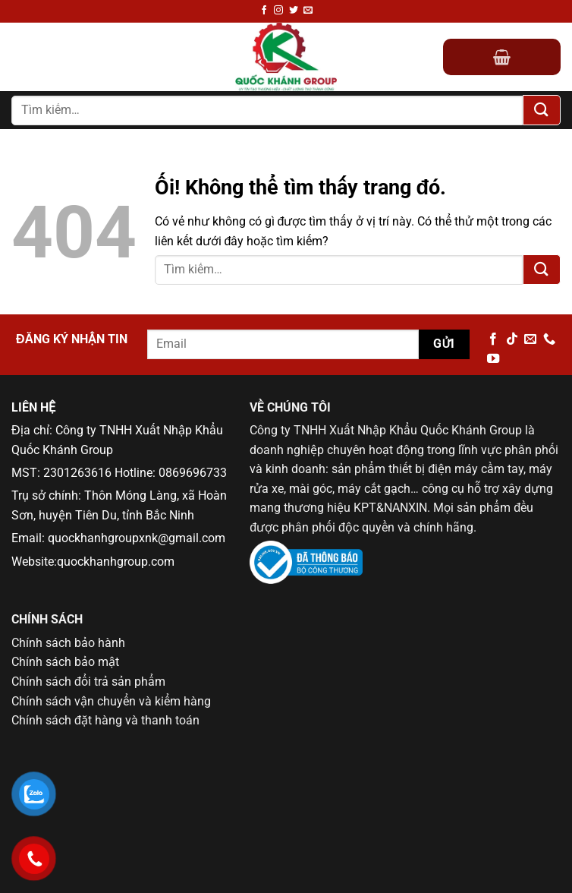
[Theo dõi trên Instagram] (278, 10)
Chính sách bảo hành (68, 643)
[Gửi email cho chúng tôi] (308, 10)
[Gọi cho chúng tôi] (549, 339)
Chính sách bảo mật (65, 662)
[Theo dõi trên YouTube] (493, 359)
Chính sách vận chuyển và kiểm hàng (111, 701)
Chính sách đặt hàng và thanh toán (105, 720)
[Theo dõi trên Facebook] (264, 10)
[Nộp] (542, 110)
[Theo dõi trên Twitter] (293, 10)
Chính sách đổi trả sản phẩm (88, 681)
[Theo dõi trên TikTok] (512, 339)
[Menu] (20, 57)
